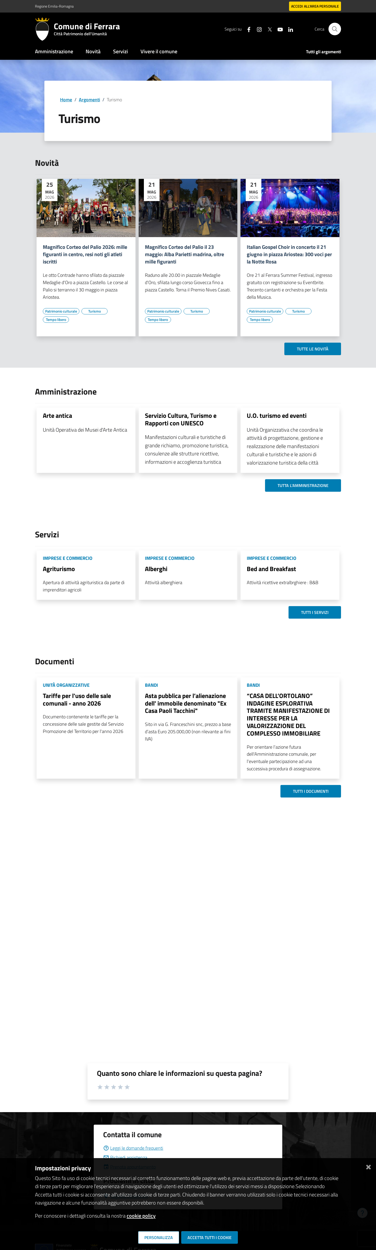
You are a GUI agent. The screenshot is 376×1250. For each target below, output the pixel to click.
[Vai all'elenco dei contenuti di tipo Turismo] (94, 311)
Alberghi (156, 568)
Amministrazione (54, 51)
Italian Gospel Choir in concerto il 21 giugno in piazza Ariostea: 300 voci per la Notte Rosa (289, 254)
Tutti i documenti (310, 791)
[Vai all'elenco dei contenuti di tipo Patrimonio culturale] (61, 311)
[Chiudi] (368, 1166)
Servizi (120, 51)
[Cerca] (334, 29)
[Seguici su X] (267, 29)
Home (66, 99)
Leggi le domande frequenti (133, 1148)
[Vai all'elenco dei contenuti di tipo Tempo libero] (56, 319)
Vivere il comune (158, 51)
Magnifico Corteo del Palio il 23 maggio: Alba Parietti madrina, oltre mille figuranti (184, 254)
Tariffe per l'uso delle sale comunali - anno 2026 (77, 699)
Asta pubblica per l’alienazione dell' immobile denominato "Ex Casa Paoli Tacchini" (185, 703)
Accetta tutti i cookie (209, 1237)
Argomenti (89, 99)
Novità (93, 51)
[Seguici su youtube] (278, 29)
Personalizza (158, 1237)
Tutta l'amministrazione (303, 485)
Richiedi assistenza (125, 1157)
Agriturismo (59, 568)
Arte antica (57, 415)
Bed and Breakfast (271, 568)
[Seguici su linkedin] (288, 29)
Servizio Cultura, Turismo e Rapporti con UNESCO (180, 419)
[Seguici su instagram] (257, 29)
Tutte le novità (312, 349)
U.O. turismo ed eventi (277, 415)
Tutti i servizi (314, 612)
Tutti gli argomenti (323, 51)
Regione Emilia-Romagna (54, 6)
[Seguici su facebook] (247, 29)
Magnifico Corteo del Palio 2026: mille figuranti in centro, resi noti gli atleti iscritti (85, 254)
